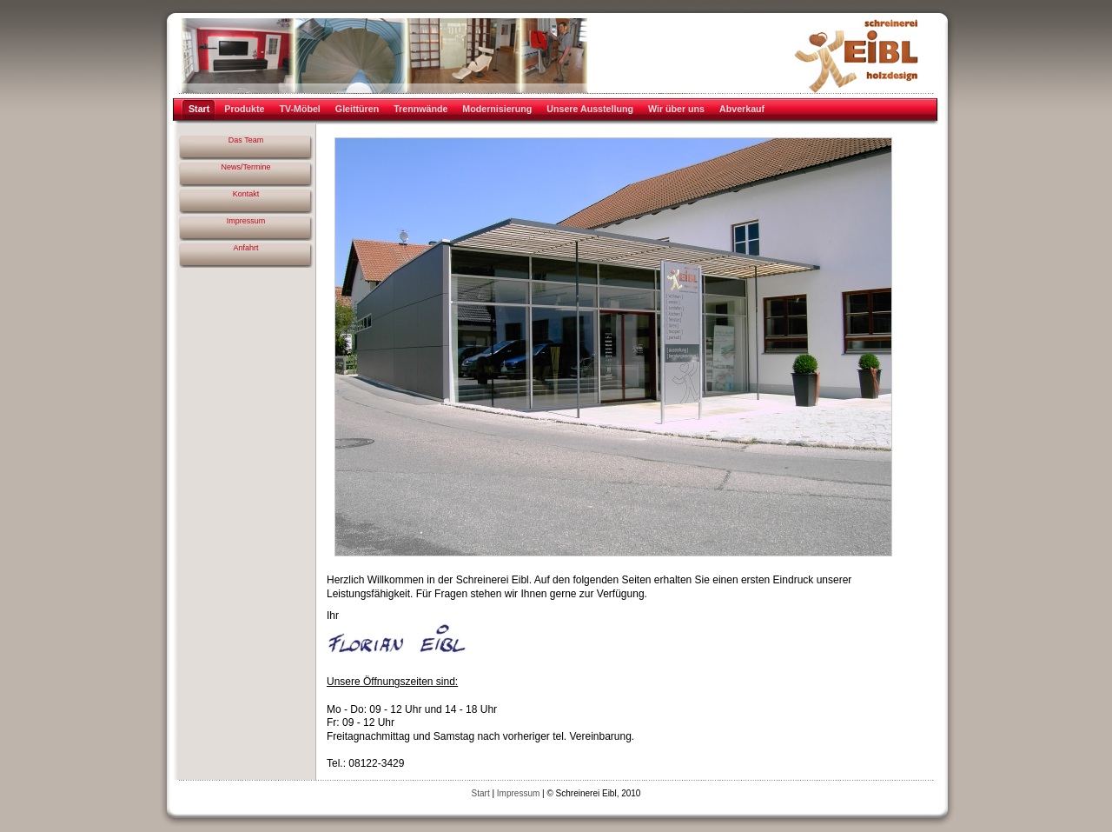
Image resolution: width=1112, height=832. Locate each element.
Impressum (246, 220)
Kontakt (246, 194)
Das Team (245, 140)
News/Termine (245, 167)
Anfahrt (245, 247)
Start (481, 793)
